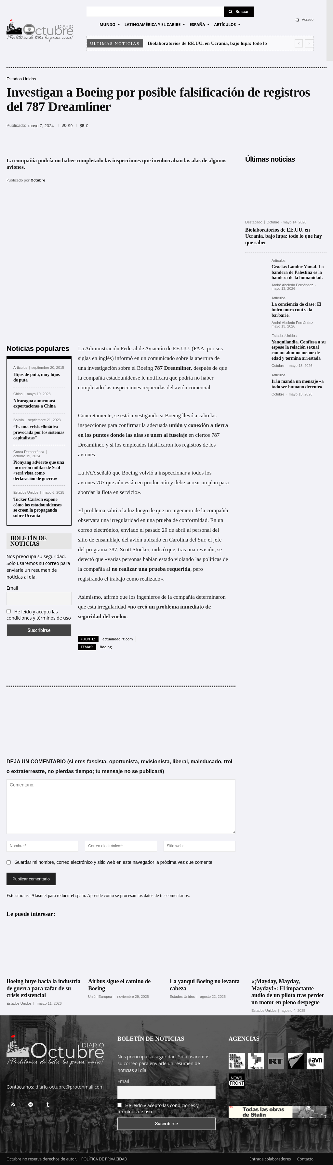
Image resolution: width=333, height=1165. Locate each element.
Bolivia (18, 420)
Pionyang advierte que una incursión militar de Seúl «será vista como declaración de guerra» (38, 470)
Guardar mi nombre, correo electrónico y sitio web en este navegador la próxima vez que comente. (114, 862)
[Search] (239, 12)
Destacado (253, 222)
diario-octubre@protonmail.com (69, 1087)
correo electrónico (98, 530)
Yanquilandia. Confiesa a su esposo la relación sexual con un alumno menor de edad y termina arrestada (299, 349)
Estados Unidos (21, 79)
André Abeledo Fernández (292, 285)
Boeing (106, 646)
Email (12, 588)
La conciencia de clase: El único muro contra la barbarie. (296, 310)
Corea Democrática (28, 451)
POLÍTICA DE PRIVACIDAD (104, 1159)
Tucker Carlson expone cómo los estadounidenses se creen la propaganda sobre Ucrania (37, 507)
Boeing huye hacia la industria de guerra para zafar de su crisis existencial (44, 988)
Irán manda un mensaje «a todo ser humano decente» (298, 384)
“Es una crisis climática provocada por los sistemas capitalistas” (38, 432)
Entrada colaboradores (270, 1159)
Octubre (38, 180)
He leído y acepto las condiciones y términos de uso (39, 615)
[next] (309, 43)
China (18, 393)
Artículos (20, 367)
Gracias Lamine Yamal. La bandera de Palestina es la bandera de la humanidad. (298, 272)
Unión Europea (100, 996)
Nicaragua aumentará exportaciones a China (34, 403)
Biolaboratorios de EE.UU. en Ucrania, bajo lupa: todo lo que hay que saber (283, 236)
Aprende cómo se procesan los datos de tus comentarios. (138, 895)
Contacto (305, 1159)
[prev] (299, 43)
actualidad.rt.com (117, 638)
